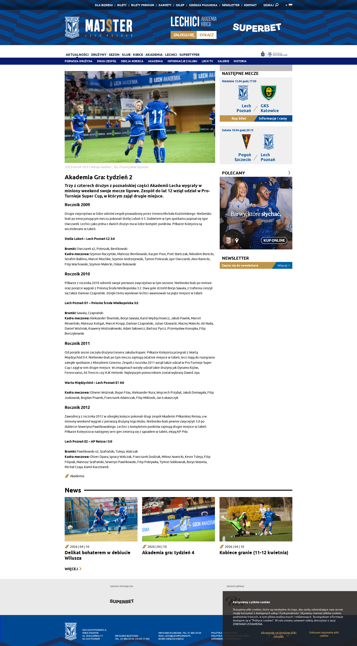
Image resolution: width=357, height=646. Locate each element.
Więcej (71, 569)
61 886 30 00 (194, 632)
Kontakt (250, 5)
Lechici (171, 54)
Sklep (180, 5)
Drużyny (98, 54)
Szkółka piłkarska (203, 5)
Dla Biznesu (104, 5)
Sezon (114, 54)
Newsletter (231, 5)
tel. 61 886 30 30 (124, 638)
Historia (240, 61)
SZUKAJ (268, 5)
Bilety (122, 5)
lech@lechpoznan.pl (178, 635)
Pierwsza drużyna (78, 61)
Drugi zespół (106, 61)
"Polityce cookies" (262, 620)
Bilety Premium (142, 5)
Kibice (138, 54)
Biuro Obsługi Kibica (171, 638)
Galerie (223, 61)
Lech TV (207, 61)
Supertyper (189, 54)
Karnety (165, 5)
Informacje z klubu (182, 61)
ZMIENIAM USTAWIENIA (247, 624)
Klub (126, 54)
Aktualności (77, 54)
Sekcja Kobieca (132, 61)
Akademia (155, 61)
